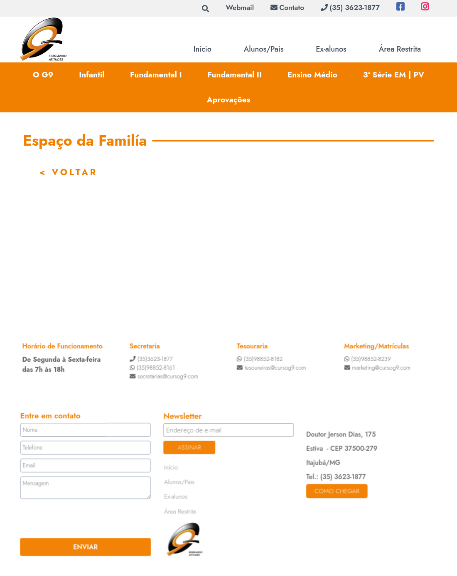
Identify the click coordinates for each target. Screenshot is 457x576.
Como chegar (336, 490)
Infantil (91, 74)
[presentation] (72, 518)
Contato (287, 7)
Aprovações (229, 99)
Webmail (240, 7)
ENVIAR (86, 546)
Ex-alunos (331, 49)
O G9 (43, 74)
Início (202, 49)
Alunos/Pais (264, 49)
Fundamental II (234, 74)
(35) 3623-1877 (350, 7)
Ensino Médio (312, 74)
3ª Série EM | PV (393, 74)
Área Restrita (400, 49)
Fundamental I (156, 74)
